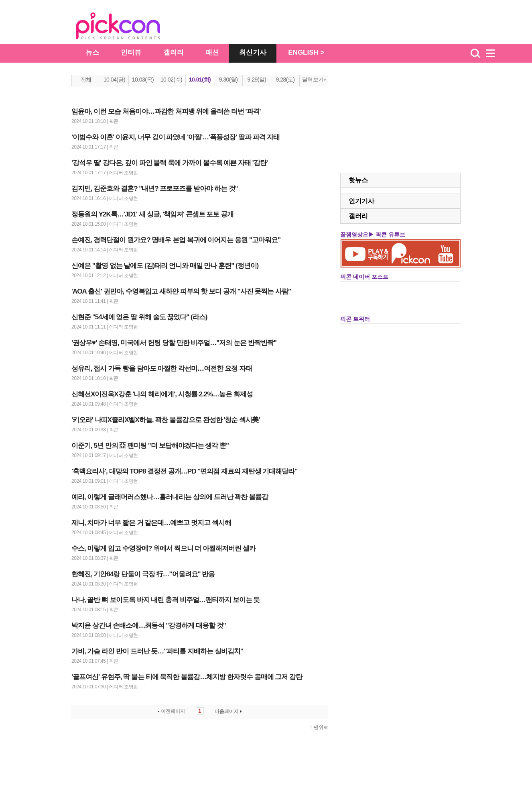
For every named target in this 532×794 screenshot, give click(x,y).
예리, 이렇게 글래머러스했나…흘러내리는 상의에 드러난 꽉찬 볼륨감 (169, 497)
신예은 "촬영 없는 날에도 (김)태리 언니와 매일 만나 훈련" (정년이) (164, 265)
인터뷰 (131, 52)
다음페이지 (229, 711)
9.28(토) (285, 79)
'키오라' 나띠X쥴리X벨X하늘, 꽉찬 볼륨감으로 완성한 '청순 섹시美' (165, 420)
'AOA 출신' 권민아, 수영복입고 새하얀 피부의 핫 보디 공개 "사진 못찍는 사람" (181, 291)
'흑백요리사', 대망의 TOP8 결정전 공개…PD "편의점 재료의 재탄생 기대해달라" (184, 471)
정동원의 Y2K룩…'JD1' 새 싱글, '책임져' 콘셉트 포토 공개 (152, 214)
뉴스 (92, 52)
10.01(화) (200, 79)
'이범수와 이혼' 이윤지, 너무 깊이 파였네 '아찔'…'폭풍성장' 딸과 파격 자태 (175, 137)
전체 (86, 79)
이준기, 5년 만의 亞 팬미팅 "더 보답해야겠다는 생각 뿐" (150, 445)
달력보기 (314, 79)
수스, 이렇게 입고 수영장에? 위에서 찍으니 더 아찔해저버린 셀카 (163, 548)
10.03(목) (143, 79)
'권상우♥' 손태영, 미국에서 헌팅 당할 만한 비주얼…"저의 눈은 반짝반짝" (173, 343)
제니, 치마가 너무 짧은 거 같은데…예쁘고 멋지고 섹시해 (151, 523)
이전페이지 (170, 711)
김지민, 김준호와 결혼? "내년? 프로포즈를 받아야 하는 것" (154, 188)
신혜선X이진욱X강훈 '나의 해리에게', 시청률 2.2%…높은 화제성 (162, 394)
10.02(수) (171, 79)
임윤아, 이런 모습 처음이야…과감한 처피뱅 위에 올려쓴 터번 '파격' (166, 111)
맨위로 (321, 727)
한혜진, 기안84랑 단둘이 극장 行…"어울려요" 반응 (143, 574)
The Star (130, 27)
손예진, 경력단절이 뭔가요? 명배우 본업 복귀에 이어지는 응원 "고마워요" (175, 240)
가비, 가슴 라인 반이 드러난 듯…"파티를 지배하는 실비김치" (157, 651)
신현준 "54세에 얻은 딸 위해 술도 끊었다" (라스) (139, 317)
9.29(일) (256, 79)
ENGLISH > (306, 52)
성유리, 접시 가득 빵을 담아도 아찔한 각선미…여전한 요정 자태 (161, 368)
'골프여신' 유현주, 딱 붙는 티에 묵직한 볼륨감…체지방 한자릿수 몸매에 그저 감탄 (186, 677)
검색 (475, 53)
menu (494, 53)
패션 (212, 52)
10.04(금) (114, 79)
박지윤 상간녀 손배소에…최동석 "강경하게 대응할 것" (148, 625)
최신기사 (252, 52)
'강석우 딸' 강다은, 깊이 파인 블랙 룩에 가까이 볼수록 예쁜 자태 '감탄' (169, 163)
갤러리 (173, 52)
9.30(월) (228, 79)
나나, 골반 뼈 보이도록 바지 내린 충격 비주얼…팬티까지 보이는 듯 (165, 600)
